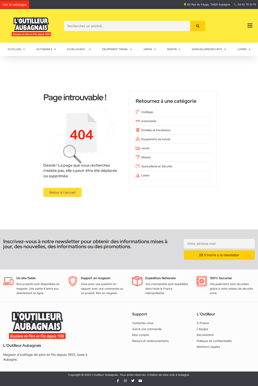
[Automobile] (138, 121)
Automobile (148, 121)
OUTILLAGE (16, 49)
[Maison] (138, 157)
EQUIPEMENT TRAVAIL (117, 49)
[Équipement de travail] (138, 139)
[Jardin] (138, 148)
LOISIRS (243, 49)
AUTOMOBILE (46, 49)
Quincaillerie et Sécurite (156, 166)
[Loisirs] (138, 175)
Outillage (147, 112)
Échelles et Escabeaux (156, 130)
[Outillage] (138, 112)
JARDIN (149, 49)
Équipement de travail (155, 139)
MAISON (173, 49)
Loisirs (145, 175)
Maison (146, 157)
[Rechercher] (197, 26)
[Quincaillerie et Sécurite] (138, 166)
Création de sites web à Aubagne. (168, 374)
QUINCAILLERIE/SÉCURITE (209, 49)
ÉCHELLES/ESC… (79, 49)
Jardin (145, 148)
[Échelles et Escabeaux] (138, 130)
